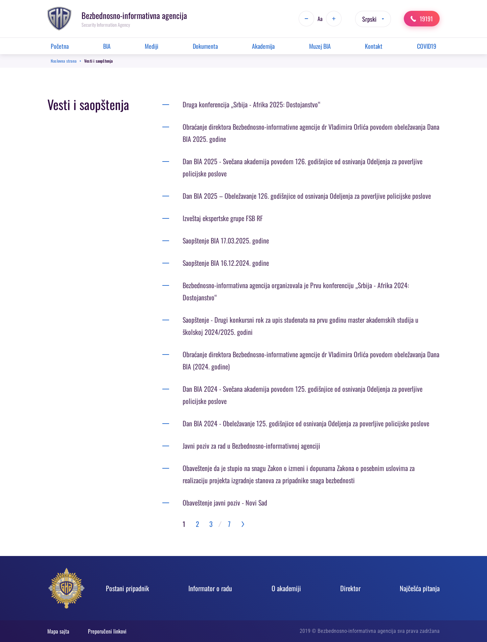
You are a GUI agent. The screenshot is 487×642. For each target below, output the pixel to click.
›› (243, 524)
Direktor (350, 588)
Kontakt (373, 46)
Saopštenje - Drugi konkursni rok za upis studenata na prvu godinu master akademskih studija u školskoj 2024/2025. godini (300, 326)
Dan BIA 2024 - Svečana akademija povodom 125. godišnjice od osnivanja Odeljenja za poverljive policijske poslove (302, 395)
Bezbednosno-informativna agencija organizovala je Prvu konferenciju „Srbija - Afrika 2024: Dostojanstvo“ (296, 291)
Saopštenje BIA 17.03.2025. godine (226, 240)
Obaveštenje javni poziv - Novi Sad (225, 502)
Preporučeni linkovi (107, 631)
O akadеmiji (286, 588)
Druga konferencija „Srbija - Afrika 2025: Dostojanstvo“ (251, 104)
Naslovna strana (63, 61)
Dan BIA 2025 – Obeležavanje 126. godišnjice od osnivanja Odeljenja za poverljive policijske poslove (307, 196)
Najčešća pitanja (420, 588)
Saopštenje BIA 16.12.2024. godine (226, 263)
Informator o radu (210, 588)
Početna (60, 46)
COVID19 (426, 46)
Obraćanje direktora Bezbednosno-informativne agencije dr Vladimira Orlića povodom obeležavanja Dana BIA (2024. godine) (311, 360)
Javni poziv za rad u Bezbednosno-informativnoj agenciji (251, 446)
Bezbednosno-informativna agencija (134, 15)
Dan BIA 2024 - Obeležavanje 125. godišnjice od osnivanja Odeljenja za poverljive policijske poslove (306, 423)
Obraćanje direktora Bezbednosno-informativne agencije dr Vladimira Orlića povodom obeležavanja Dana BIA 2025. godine (311, 133)
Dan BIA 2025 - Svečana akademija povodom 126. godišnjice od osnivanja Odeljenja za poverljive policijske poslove (302, 167)
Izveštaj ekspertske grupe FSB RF (223, 218)
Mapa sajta (58, 631)
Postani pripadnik (127, 588)
